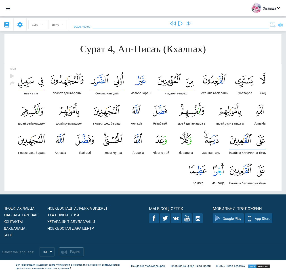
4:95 (13, 69)
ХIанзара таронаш (21, 215)
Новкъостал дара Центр (70, 228)
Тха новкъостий (63, 215)
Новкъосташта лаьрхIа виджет (77, 208)
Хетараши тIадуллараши (71, 221)
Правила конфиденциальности (191, 266)
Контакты (13, 221)
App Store (258, 218)
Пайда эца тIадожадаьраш (148, 266)
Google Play (228, 218)
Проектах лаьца (19, 208)
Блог (8, 235)
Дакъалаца (14, 228)
